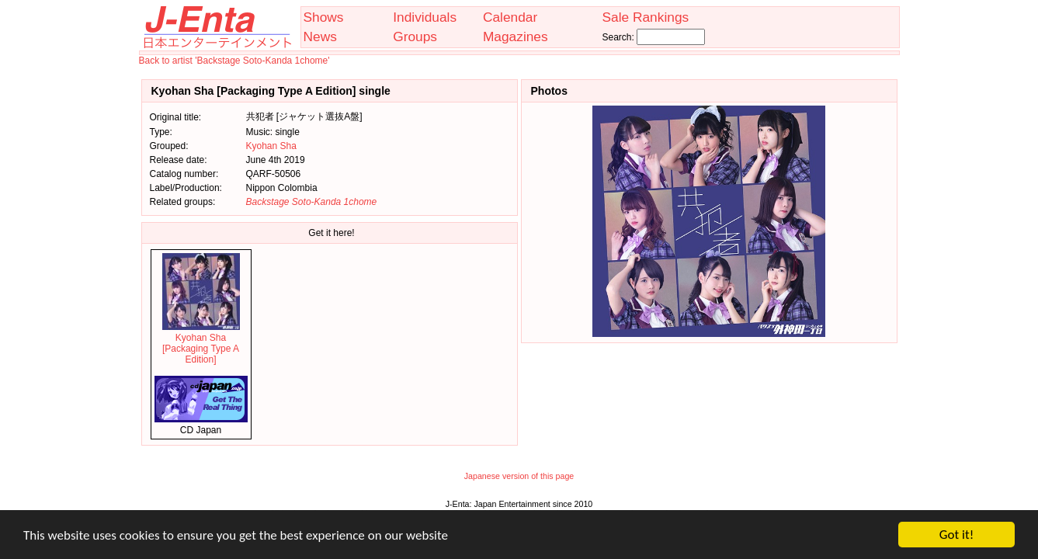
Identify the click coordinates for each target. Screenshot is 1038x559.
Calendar (510, 17)
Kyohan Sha (271, 146)
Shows (324, 17)
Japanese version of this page (519, 476)
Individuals (425, 17)
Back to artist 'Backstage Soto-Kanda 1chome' (234, 60)
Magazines (515, 36)
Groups (415, 36)
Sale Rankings (645, 17)
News (320, 36)
